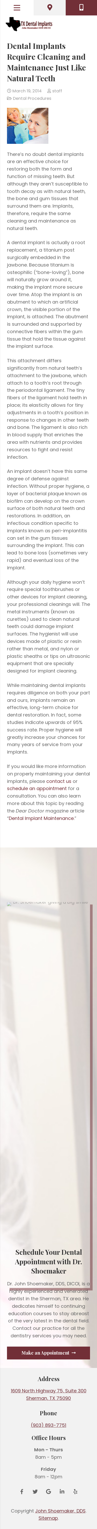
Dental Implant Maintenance (41, 818)
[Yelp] (75, 1491)
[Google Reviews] (48, 1491)
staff (57, 91)
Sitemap (48, 1518)
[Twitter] (35, 1491)
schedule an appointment (37, 788)
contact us (58, 781)
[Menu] (17, 7)
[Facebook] (22, 1491)
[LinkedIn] (62, 1491)
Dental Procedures (32, 98)
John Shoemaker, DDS (60, 1511)
